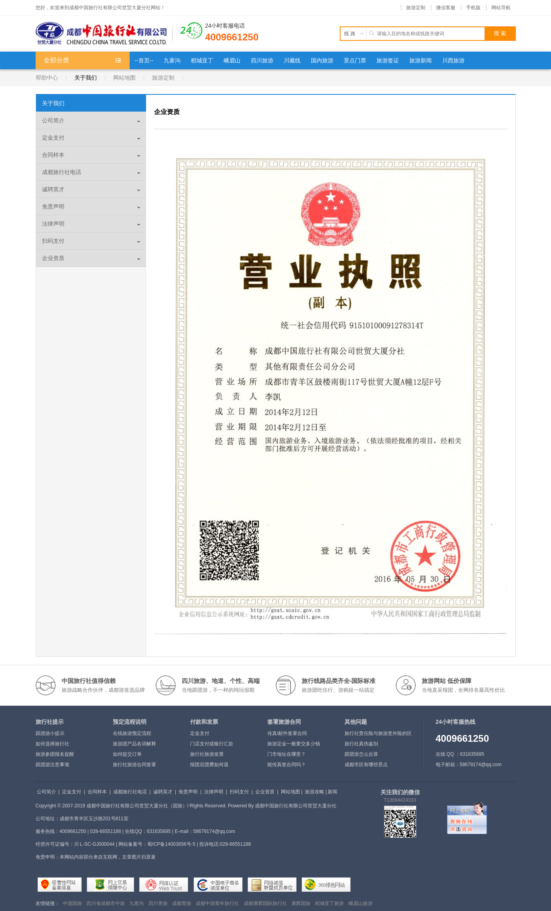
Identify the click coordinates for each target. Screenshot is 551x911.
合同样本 (53, 155)
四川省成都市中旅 (105, 903)
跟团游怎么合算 (361, 754)
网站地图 (124, 77)
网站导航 (501, 7)
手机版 (473, 7)
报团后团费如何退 (209, 764)
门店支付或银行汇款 (211, 744)
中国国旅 (72, 903)
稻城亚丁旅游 (329, 903)
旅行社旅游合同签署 (134, 764)
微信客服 (445, 7)
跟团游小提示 (50, 733)
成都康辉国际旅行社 (265, 903)
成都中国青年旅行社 (217, 903)
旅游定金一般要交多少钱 (293, 744)
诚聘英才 (53, 189)
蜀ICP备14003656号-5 (171, 844)
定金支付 (53, 137)
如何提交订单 (127, 754)
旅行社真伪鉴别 (361, 744)
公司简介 (53, 120)
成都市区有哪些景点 (366, 764)
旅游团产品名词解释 (134, 744)
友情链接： (48, 903)
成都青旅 (181, 903)
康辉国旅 (301, 903)
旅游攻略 (314, 792)
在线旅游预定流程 (132, 733)
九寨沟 (136, 903)
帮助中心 (47, 77)
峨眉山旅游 (361, 903)
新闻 (332, 792)
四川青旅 (158, 903)
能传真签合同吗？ (286, 764)
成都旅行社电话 (61, 172)
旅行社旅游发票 (207, 754)
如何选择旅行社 (52, 744)
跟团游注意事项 (52, 764)
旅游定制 (415, 7)
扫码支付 (53, 241)
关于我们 (85, 77)
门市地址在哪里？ (286, 754)
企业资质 (53, 258)
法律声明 (53, 223)
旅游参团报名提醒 (55, 754)
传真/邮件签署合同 (287, 733)
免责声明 (53, 206)
